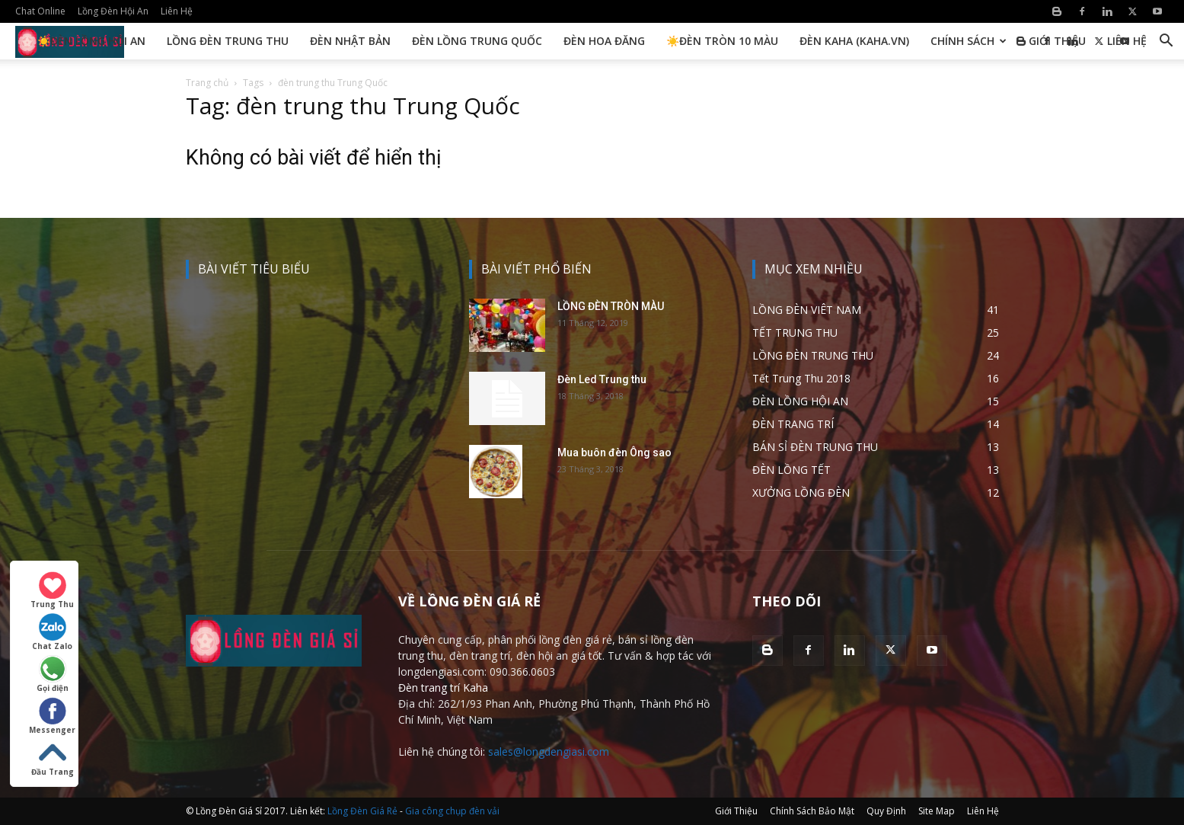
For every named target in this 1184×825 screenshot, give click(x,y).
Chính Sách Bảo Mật (812, 810)
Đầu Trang (52, 758)
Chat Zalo (52, 632)
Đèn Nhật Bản (350, 41)
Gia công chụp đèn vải (452, 810)
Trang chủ (207, 82)
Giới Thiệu (1057, 41)
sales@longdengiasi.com (548, 751)
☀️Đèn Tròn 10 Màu (722, 41)
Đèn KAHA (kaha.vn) (854, 41)
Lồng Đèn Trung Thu (228, 41)
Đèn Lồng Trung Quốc (477, 41)
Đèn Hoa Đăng (604, 41)
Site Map (936, 810)
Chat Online (40, 11)
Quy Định (886, 810)
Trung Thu (52, 590)
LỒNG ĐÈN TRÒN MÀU (610, 306)
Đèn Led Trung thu (601, 379)
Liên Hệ (177, 11)
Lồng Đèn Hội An (113, 11)
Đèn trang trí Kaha (443, 687)
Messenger (52, 716)
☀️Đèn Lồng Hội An (91, 41)
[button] (1165, 42)
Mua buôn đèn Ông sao (614, 452)
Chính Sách (968, 41)
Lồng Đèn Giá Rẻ (362, 810)
